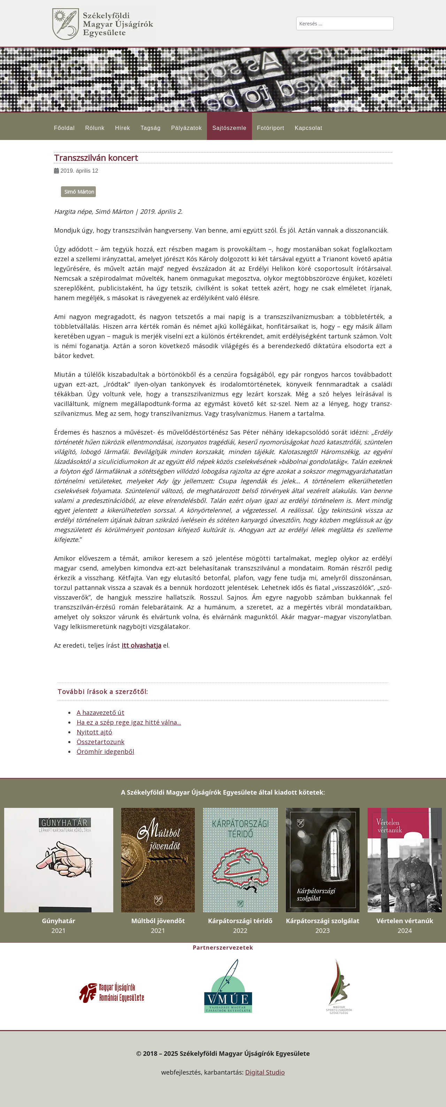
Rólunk (95, 128)
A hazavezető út (100, 712)
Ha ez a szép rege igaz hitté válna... (129, 722)
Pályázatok (186, 128)
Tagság (151, 128)
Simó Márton (79, 191)
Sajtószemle (229, 128)
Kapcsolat (308, 128)
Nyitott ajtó (94, 732)
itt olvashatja (141, 645)
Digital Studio (265, 1072)
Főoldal (64, 128)
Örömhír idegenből (105, 751)
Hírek (122, 128)
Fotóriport (270, 128)
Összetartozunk (100, 742)
